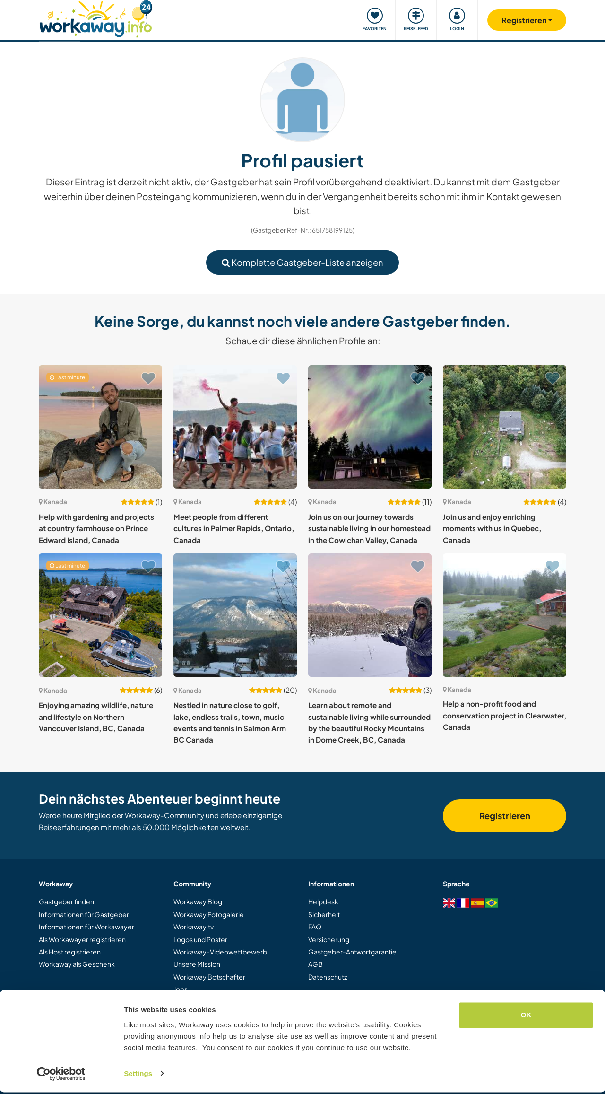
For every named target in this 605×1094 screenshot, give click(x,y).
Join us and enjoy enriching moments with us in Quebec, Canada (492, 528)
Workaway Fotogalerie (208, 914)
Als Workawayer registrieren (82, 939)
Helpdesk (323, 901)
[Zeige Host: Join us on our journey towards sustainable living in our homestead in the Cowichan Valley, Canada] (370, 427)
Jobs (180, 989)
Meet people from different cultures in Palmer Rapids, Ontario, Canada (233, 528)
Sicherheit (324, 914)
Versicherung (328, 939)
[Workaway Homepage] (96, 17)
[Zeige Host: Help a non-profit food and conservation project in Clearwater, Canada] (504, 615)
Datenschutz (327, 976)
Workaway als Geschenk (77, 964)
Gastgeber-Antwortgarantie (352, 951)
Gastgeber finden (66, 901)
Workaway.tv (193, 926)
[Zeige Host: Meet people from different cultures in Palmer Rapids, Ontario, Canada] (235, 427)
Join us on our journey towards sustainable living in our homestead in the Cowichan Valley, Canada (369, 528)
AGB (315, 964)
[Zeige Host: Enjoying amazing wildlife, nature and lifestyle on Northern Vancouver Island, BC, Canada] (100, 615)
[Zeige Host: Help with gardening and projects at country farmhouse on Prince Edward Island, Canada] (100, 427)
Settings (138, 1075)
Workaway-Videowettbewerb (220, 951)
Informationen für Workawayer (86, 926)
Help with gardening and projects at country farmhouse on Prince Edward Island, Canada (96, 528)
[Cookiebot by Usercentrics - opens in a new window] (61, 1075)
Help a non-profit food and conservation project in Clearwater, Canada (504, 715)
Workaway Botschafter (209, 976)
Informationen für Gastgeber (84, 914)
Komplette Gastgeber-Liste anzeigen (302, 262)
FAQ (314, 926)
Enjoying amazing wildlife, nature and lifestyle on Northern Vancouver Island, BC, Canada (96, 716)
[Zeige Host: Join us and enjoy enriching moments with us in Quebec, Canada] (504, 427)
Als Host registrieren (70, 951)
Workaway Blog (197, 901)
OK (526, 1017)
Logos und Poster (200, 939)
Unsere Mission (196, 964)
